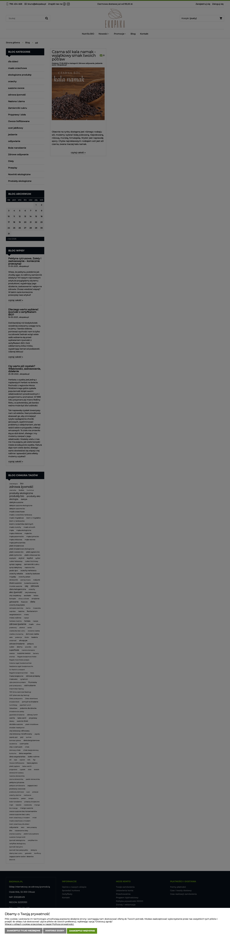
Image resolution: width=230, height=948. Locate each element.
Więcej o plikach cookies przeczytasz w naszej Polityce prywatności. (39, 924)
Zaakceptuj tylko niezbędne (23, 931)
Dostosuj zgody (54, 931)
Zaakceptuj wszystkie (82, 931)
